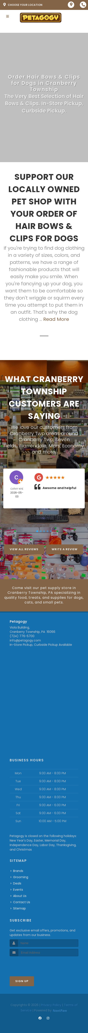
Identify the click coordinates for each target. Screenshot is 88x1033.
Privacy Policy (51, 1005)
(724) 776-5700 (22, 636)
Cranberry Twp (36, 439)
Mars (54, 445)
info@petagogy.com (25, 640)
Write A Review (64, 549)
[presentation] (33, 964)
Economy (73, 445)
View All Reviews (24, 549)
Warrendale (32, 445)
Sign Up (21, 981)
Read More (56, 319)
